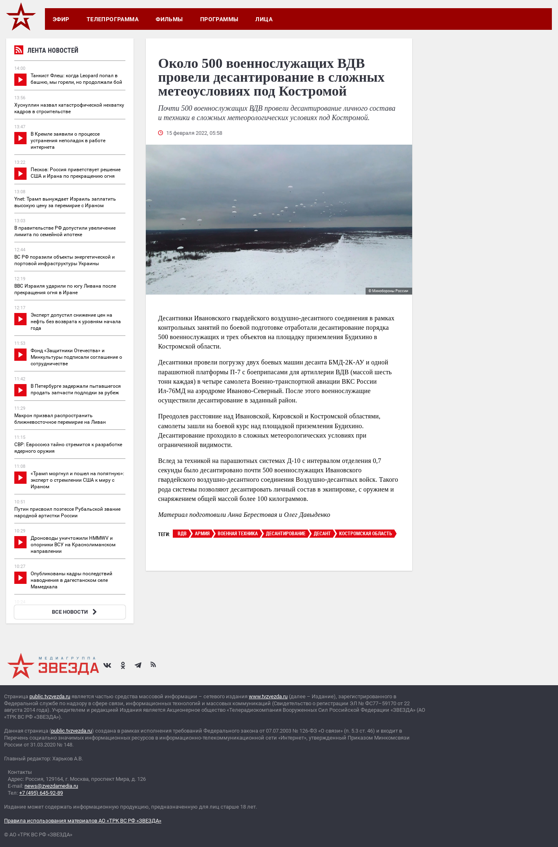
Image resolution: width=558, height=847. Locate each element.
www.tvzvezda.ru (268, 696)
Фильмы (169, 19)
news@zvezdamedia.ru (51, 786)
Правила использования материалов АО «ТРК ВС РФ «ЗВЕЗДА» (82, 821)
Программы (219, 19)
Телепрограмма (112, 19)
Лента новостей (46, 51)
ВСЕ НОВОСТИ (75, 612)
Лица (263, 19)
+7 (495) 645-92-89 (41, 793)
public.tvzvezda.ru (49, 696)
